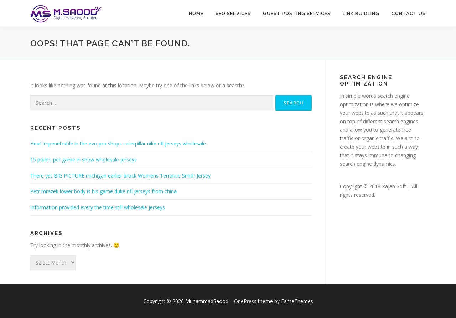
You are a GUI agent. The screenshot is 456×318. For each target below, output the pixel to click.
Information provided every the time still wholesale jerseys (97, 207)
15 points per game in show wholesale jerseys (83, 159)
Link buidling (361, 13)
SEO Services (233, 13)
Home (196, 13)
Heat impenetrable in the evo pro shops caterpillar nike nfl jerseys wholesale (118, 143)
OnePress (245, 301)
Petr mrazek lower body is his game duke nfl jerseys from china (103, 191)
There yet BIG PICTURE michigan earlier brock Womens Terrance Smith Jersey (120, 175)
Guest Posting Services (297, 13)
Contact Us (409, 13)
